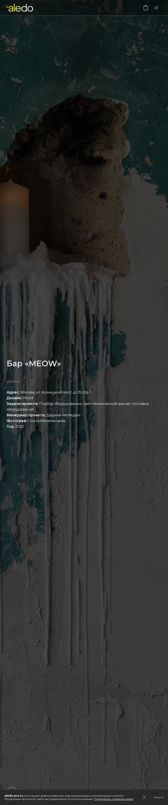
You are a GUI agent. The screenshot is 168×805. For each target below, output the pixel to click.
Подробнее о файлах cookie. (113, 799)
